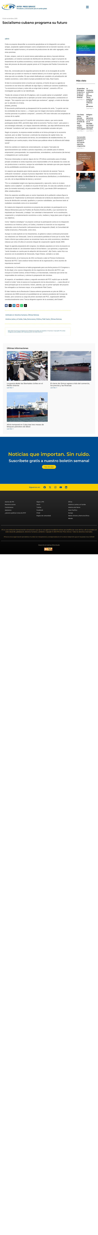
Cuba (24, 319)
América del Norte (74, 507)
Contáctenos (9, 507)
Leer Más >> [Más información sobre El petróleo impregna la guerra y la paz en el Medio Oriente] (80, 99)
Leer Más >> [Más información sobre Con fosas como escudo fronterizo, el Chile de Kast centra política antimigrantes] (80, 131)
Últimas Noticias (33, 315)
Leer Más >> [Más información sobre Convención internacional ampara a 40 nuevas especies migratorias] (80, 148)
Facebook (40, 510)
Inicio (38, 504)
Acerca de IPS (9, 502)
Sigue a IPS (40, 502)
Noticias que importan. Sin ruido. (49, 454)
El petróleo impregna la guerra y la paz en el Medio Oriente (81, 93)
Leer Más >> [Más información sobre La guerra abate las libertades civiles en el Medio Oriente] (10, 387)
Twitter (39, 507)
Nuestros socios (10, 504)
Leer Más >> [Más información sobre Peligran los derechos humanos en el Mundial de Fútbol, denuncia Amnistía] (90, 131)
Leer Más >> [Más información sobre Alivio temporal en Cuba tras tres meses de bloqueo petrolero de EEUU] (10, 429)
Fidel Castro (46, 319)
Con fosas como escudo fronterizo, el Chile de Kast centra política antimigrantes (82, 122)
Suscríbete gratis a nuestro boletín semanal (49, 461)
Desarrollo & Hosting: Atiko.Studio (49, 545)
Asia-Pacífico (72, 510)
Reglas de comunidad (44, 515)
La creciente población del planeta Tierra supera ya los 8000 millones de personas (89, 97)
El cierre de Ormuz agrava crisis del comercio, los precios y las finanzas (70, 384)
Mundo (70, 518)
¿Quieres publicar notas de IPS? (15, 513)
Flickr (38, 513)
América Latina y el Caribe (14, 319)
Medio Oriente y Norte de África (78, 515)
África (70, 502)
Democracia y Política (34, 319)
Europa (70, 513)
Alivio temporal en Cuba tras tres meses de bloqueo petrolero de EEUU (25, 426)
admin (7, 39)
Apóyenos (8, 510)
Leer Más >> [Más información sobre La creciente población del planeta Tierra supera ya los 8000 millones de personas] (90, 108)
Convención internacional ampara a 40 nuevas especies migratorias (82, 141)
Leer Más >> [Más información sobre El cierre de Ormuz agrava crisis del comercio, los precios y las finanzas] (53, 387)
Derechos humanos (21, 315)
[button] (6, 305)
